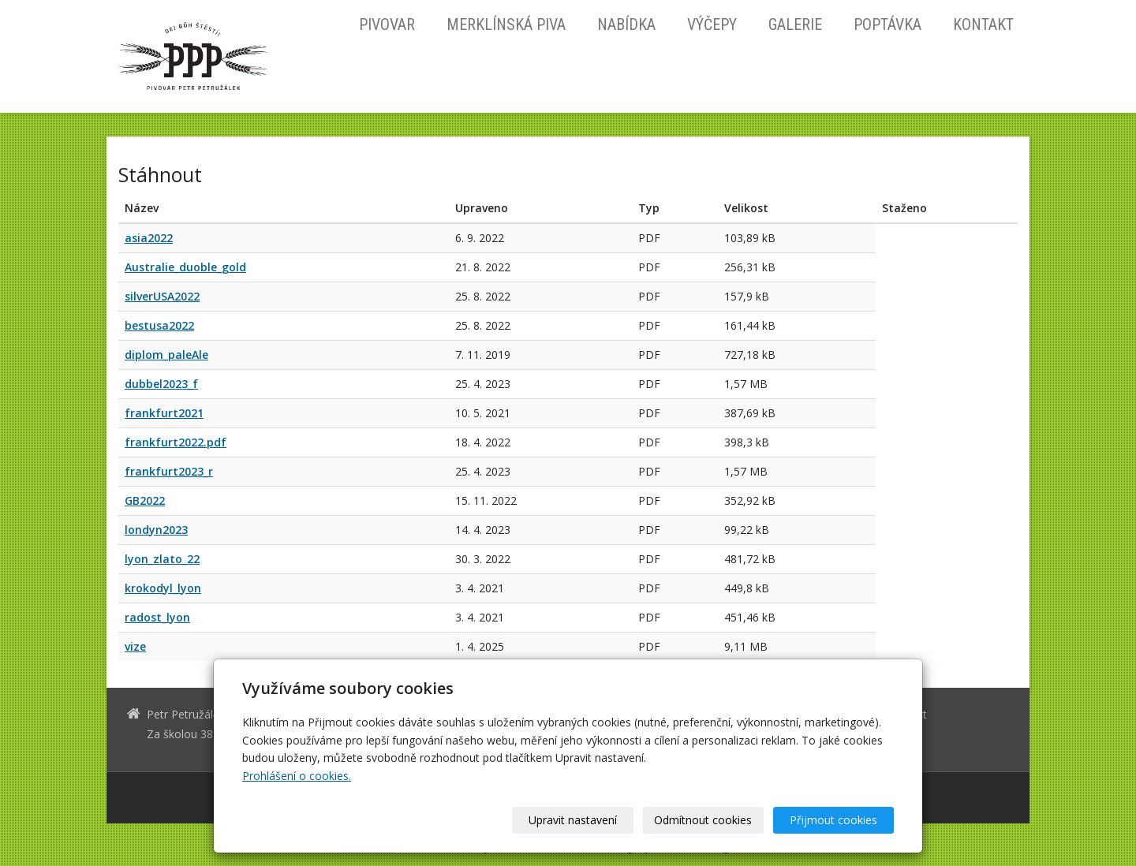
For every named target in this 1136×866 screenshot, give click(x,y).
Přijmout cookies (833, 819)
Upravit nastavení (573, 819)
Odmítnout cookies (704, 819)
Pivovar (387, 24)
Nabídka (626, 24)
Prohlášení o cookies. (296, 775)
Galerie (795, 24)
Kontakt (983, 24)
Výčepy (712, 24)
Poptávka (887, 24)
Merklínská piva (506, 24)
